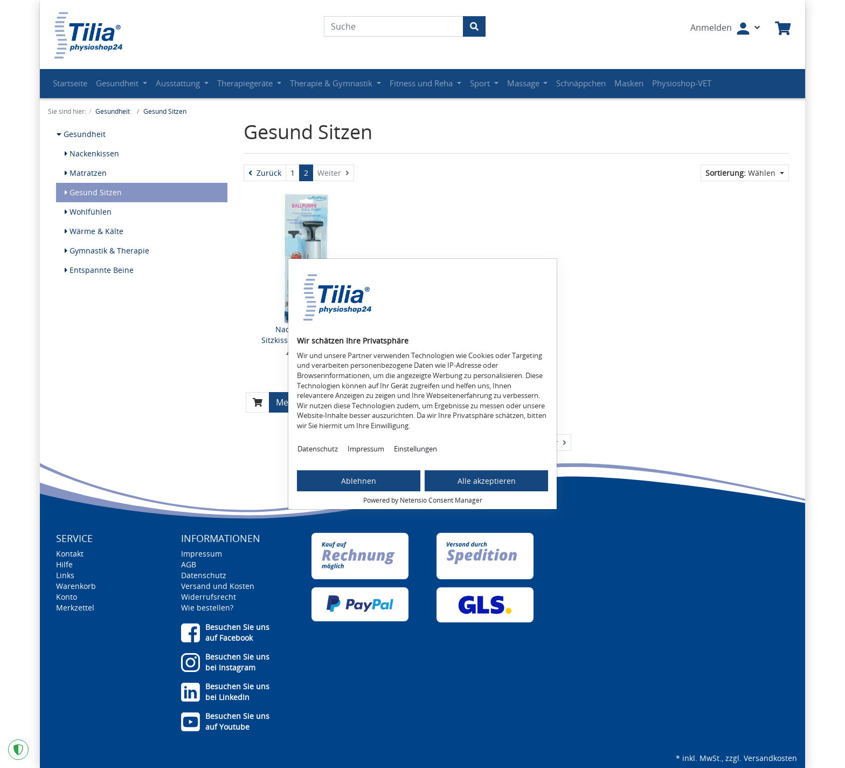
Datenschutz (317, 449)
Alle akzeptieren (487, 481)
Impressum (366, 449)
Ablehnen (358, 481)
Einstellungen (415, 449)
